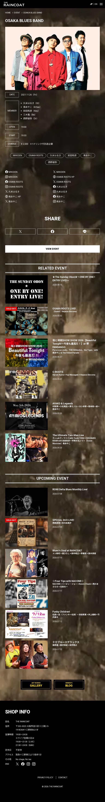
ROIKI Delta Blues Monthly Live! (70, 489)
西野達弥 (52, 162)
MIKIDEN (17, 155)
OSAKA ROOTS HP (65, 177)
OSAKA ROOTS (36, 155)
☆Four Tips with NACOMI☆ (76, 584)
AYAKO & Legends (76, 406)
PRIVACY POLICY (45, 777)
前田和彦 (72, 155)
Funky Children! (76, 614)
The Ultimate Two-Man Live (76, 439)
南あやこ (87, 155)
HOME (8, 12)
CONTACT (62, 777)
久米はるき (55, 155)
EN (96, 4)
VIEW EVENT (52, 249)
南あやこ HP (14, 196)
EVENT (17, 12)
